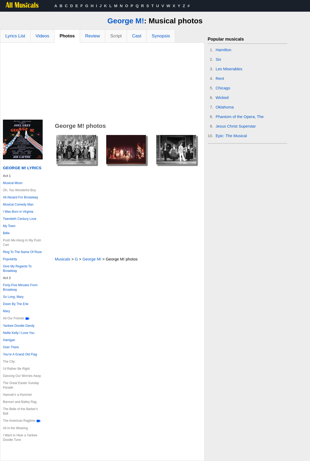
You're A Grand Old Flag (20, 354)
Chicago (223, 88)
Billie (6, 233)
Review (92, 35)
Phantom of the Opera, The (240, 116)
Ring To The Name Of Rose (22, 252)
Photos (67, 35)
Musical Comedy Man (18, 204)
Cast (136, 35)
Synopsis (161, 35)
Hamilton (223, 49)
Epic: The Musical (231, 135)
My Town (9, 226)
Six (218, 59)
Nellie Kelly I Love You (18, 333)
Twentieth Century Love (19, 219)
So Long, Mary (13, 297)
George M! (125, 21)
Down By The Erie (16, 304)
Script (116, 35)
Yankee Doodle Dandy (18, 326)
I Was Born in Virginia (18, 212)
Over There (11, 347)
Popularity (10, 259)
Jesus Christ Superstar (236, 126)
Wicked (222, 97)
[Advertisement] (102, 82)
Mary (6, 311)
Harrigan (9, 340)
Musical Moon (13, 183)
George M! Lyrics (22, 168)
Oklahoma (225, 107)
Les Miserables (229, 69)
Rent (220, 78)
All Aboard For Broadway (20, 197)
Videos (42, 35)
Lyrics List (15, 35)
